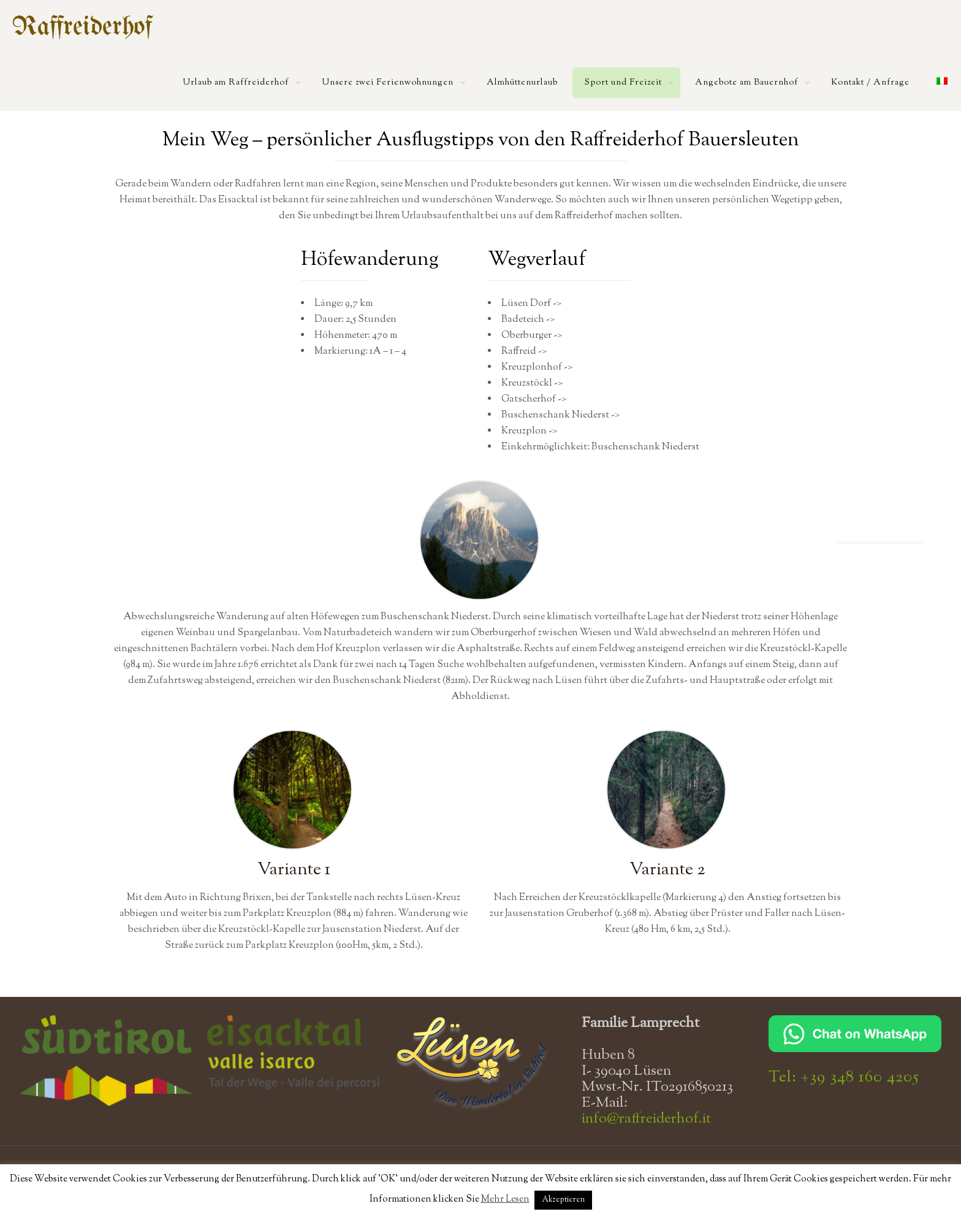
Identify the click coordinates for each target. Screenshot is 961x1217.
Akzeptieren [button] (563, 1199)
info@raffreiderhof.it (646, 1118)
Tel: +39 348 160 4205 (844, 1077)
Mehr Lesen (505, 1199)
